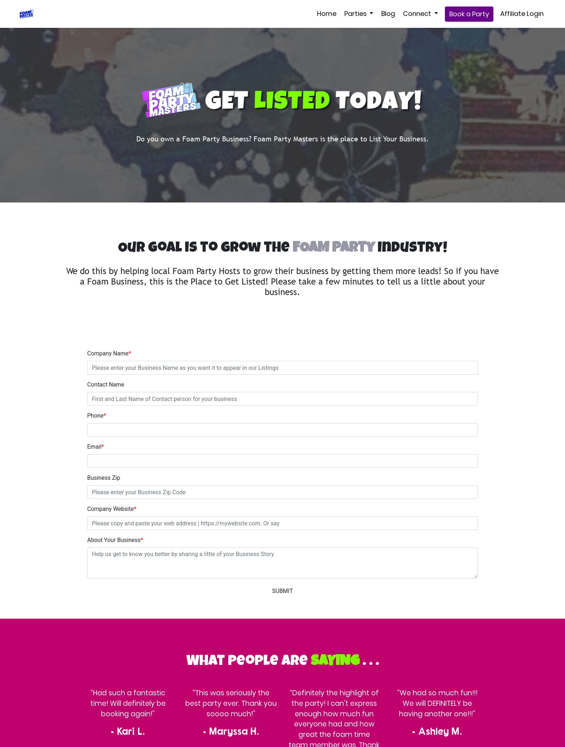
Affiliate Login (522, 13)
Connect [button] (418, 13)
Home (326, 13)
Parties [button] (356, 13)
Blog (388, 13)
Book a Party (469, 13)
